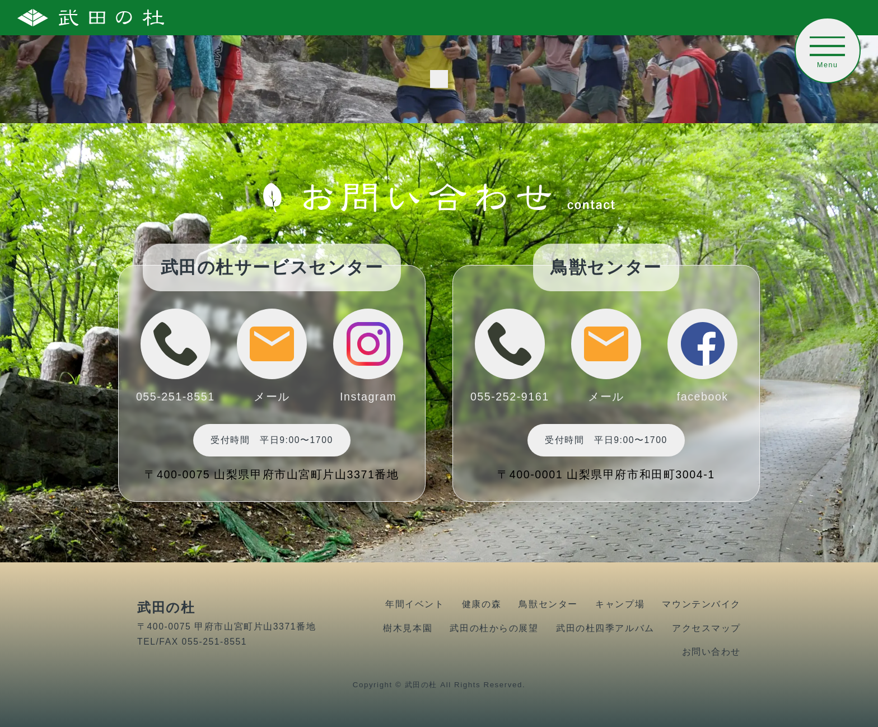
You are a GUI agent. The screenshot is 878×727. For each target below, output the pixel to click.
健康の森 (481, 604)
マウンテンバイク (701, 604)
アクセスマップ (706, 628)
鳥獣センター (548, 604)
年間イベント (414, 604)
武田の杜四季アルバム (605, 628)
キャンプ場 (620, 604)
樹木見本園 (407, 628)
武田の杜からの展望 (494, 628)
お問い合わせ (711, 651)
